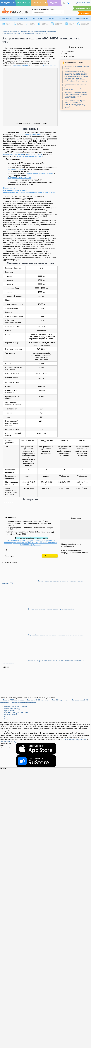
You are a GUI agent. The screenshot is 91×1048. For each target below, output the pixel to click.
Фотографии (69, 56)
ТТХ (65, 54)
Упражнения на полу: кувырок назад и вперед (76, 67)
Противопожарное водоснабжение (75, 85)
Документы (7, 18)
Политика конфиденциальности (16, 713)
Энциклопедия (82, 18)
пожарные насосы (20, 65)
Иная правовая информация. (20, 731)
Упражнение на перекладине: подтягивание (73, 88)
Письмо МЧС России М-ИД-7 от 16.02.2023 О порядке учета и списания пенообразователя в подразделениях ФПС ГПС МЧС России (74, 104)
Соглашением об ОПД (8, 742)
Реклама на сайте (83, 8)
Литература (37, 18)
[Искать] (62, 12)
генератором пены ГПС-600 (19, 178)
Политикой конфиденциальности (74, 739)
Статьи (51, 18)
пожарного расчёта (34, 154)
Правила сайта (9, 710)
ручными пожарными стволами (40, 174)
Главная (4, 31)
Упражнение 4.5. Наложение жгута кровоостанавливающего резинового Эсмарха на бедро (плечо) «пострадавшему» (76, 95)
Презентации (65, 18)
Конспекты (22, 18)
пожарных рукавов (48, 65)
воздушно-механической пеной (30, 156)
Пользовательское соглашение (15, 706)
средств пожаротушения (13, 154)
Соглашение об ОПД (12, 708)
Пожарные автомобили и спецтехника (45, 31)
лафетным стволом (16, 169)
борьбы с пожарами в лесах (30, 135)
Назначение (69, 51)
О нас (6, 719)
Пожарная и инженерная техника (23, 31)
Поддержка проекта (11, 717)
